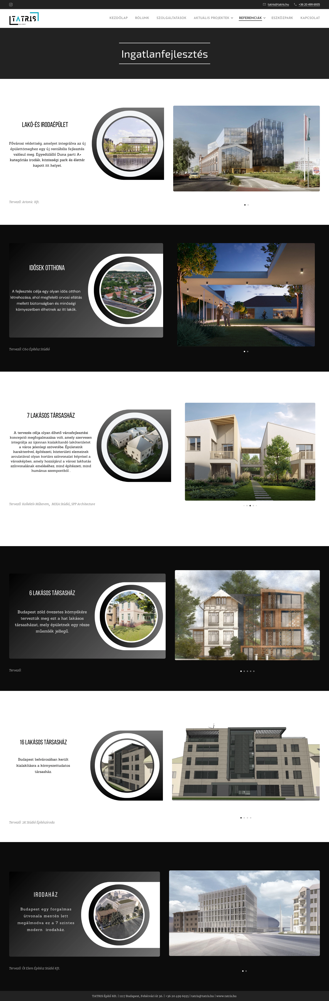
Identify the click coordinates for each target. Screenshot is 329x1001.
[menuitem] (83, 18)
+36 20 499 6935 (309, 4)
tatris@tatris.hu (278, 4)
